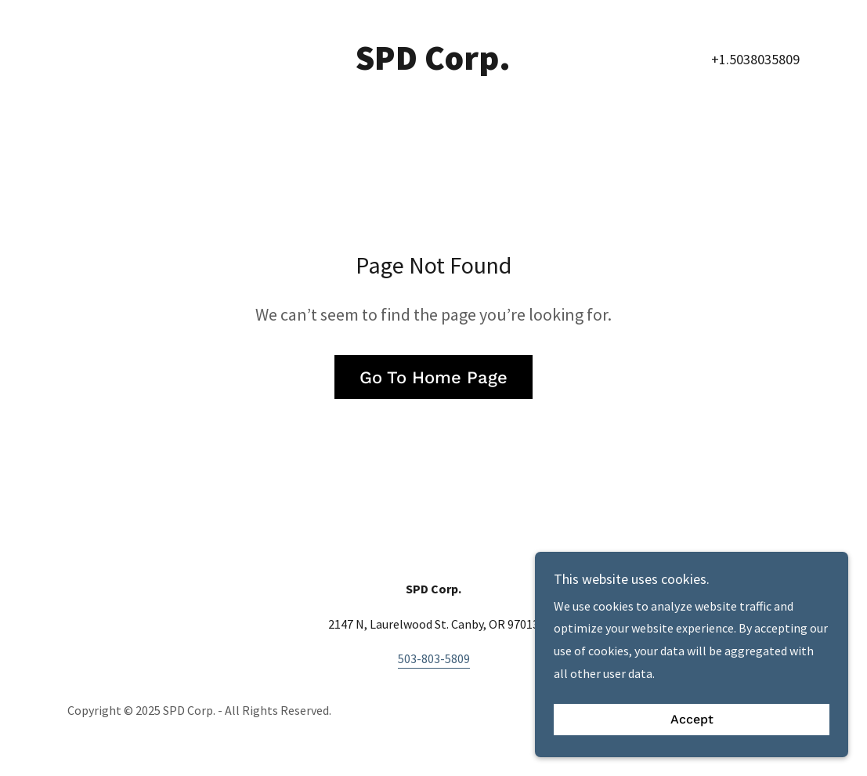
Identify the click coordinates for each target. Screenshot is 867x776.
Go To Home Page (433, 377)
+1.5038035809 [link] (755, 59)
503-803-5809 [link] (434, 658)
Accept (691, 720)
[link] (433, 65)
